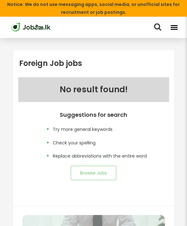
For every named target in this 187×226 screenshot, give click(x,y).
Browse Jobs (93, 172)
